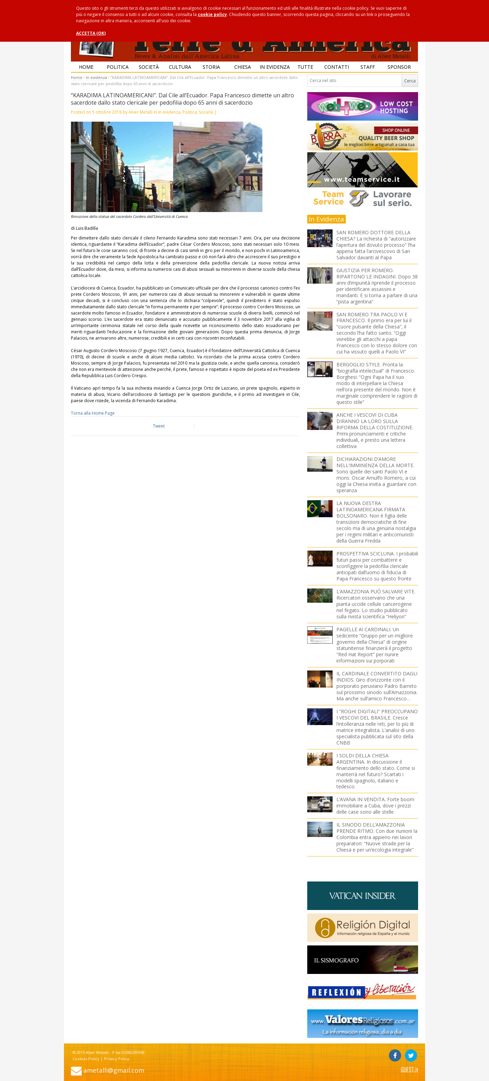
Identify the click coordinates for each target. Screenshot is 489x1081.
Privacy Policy (116, 1058)
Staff (367, 67)
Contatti (336, 67)
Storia (211, 67)
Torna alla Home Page (93, 413)
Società (149, 67)
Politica (118, 67)
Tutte (305, 67)
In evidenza (275, 67)
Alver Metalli (141, 112)
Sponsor (399, 67)
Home (86, 67)
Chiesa (242, 67)
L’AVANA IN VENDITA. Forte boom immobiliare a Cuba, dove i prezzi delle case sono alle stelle (375, 805)
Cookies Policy (86, 1058)
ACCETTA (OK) (91, 33)
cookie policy (212, 14)
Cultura (180, 67)
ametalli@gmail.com (113, 1070)
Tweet (159, 426)
